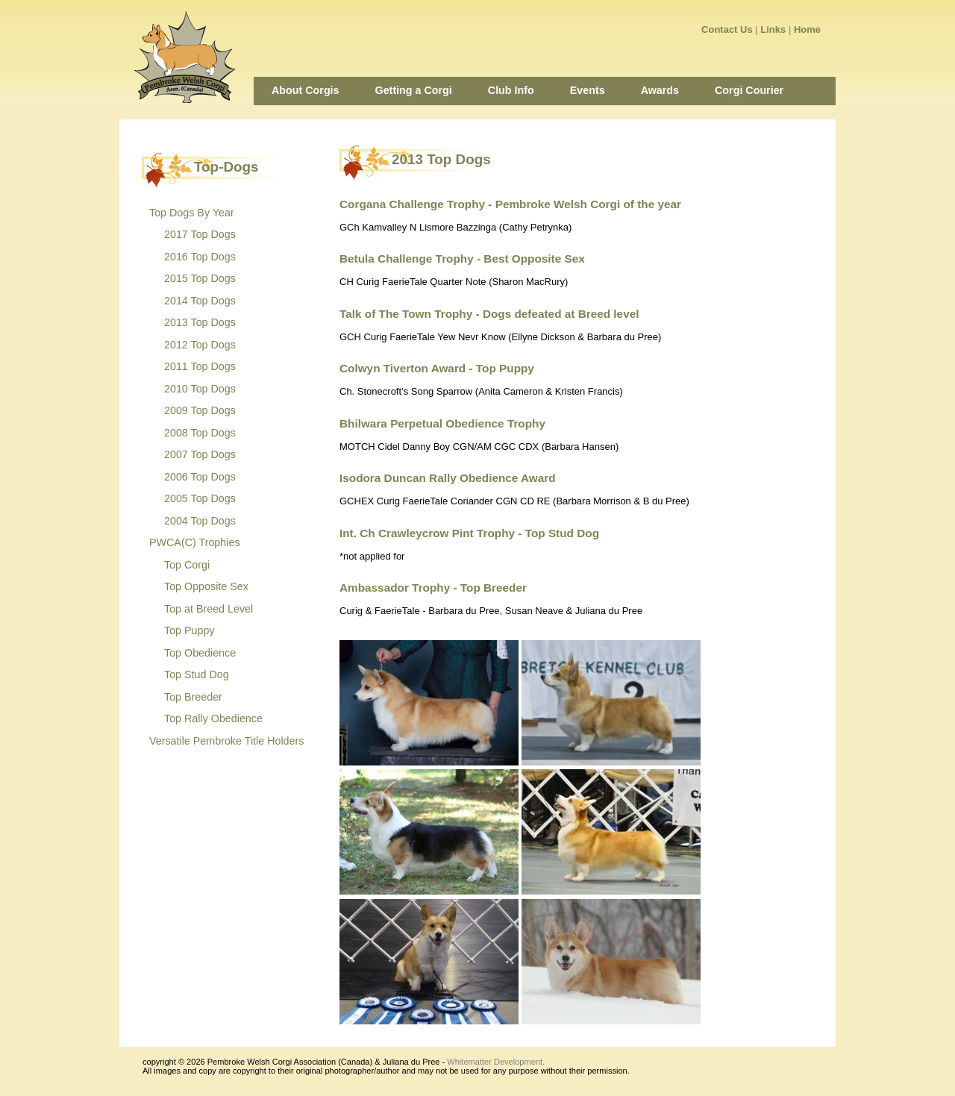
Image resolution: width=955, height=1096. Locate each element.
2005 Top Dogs (200, 498)
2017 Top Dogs (200, 234)
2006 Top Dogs (200, 477)
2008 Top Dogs (200, 433)
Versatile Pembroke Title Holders (226, 741)
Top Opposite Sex (206, 586)
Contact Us (727, 29)
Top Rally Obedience (213, 718)
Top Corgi (187, 565)
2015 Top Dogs (200, 278)
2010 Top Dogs (200, 389)
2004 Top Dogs (200, 521)
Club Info (511, 90)
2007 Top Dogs (200, 454)
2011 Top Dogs (200, 366)
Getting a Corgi (413, 90)
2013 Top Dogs (200, 322)
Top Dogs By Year (191, 213)
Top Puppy (189, 630)
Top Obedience (200, 653)
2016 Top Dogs (200, 257)
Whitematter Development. (496, 1061)
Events (587, 90)
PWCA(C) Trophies (194, 542)
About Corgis (305, 90)
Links (773, 29)
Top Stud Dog (196, 674)
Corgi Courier (749, 90)
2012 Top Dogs (200, 345)
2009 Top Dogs (200, 410)
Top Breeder (193, 697)
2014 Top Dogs (200, 301)
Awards (660, 90)
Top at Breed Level (208, 609)
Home (807, 29)
